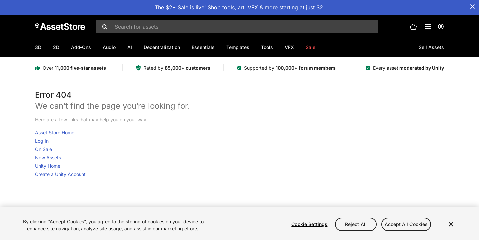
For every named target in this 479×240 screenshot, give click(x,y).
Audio (109, 47)
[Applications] (428, 26)
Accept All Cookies (406, 224)
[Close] (451, 224)
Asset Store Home (54, 132)
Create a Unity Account (60, 174)
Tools (267, 47)
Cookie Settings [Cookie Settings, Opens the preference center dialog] (309, 224)
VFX (289, 47)
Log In (42, 141)
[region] (239, 223)
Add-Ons (81, 47)
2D (56, 47)
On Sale (43, 149)
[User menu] (440, 26)
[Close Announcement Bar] (472, 6)
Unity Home (47, 166)
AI (129, 47)
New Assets (48, 157)
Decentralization (162, 47)
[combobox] (237, 26)
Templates (237, 47)
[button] (413, 27)
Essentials (203, 47)
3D (38, 47)
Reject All (356, 224)
